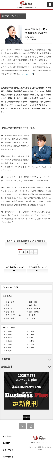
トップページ (8, 436)
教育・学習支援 (34, 309)
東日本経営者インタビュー (15, 268)
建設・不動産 (34, 312)
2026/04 (9, 331)
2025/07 (32, 344)
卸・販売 (32, 315)
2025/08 (9, 344)
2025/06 (9, 348)
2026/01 (32, 334)
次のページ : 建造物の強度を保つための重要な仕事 (26, 242)
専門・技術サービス (13, 315)
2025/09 (32, 341)
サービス (32, 318)
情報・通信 (10, 312)
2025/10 (9, 341)
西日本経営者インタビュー (37, 268)
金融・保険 (33, 302)
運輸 (7, 305)
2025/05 (32, 348)
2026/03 (32, 331)
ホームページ (27, 74)
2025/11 (32, 338)
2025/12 (9, 338)
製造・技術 (10, 309)
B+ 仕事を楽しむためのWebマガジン (26, 4)
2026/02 (9, 334)
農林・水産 (33, 305)
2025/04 (9, 351)
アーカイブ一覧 (12, 287)
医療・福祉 (10, 318)
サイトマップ (8, 450)
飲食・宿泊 (10, 302)
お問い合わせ (8, 457)
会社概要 (6, 443)
